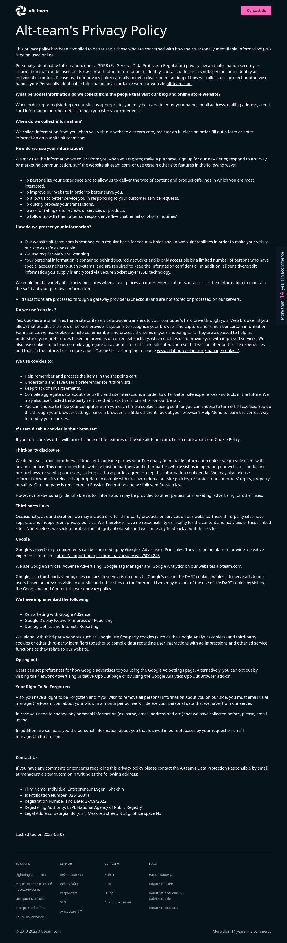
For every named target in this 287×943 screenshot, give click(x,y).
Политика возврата (163, 908)
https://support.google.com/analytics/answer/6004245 (108, 555)
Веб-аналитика (71, 874)
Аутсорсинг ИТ (71, 911)
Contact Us (256, 10)
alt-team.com (179, 83)
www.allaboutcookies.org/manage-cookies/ (198, 350)
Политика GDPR (161, 884)
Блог (107, 884)
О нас (108, 893)
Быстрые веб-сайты (30, 908)
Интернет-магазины (31, 898)
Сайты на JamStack (30, 917)
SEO (63, 902)
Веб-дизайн (69, 884)
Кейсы (109, 874)
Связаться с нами (117, 902)
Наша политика (161, 874)
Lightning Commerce (31, 874)
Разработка (68, 893)
